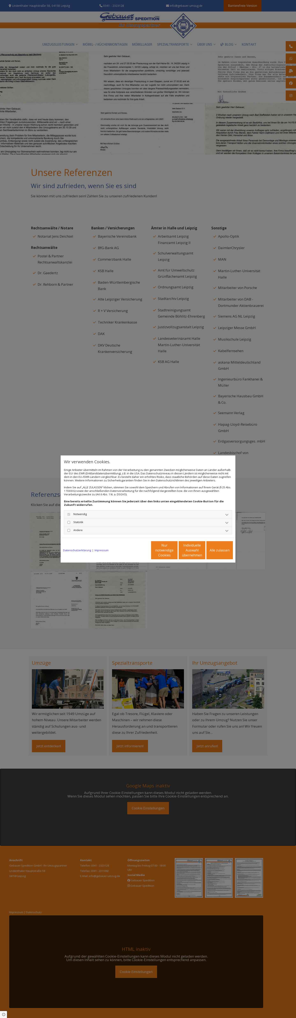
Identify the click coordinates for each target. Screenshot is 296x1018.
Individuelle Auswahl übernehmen (175, 550)
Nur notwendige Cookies (135, 550)
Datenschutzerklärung (77, 550)
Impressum (102, 550)
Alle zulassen (214, 550)
